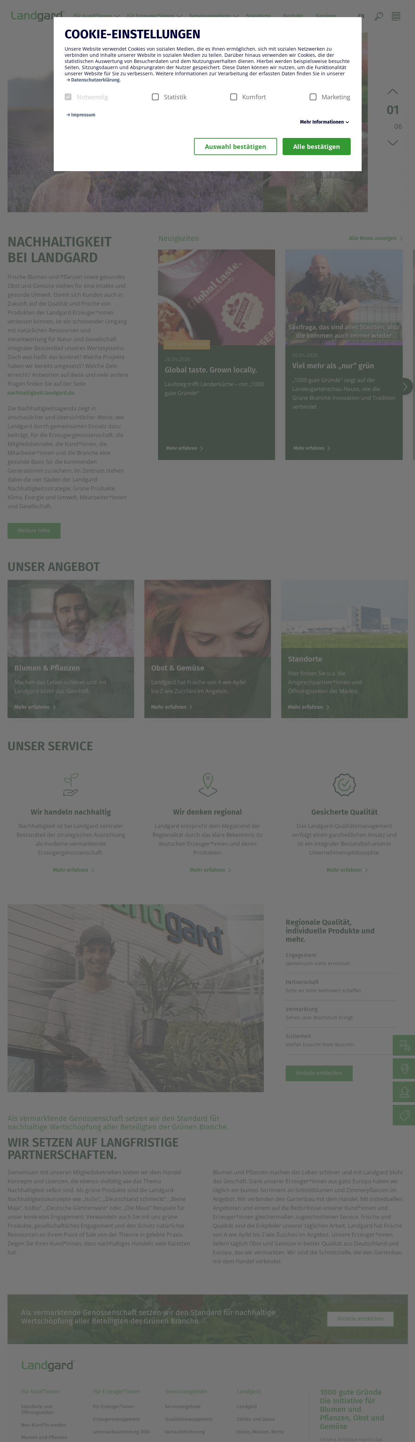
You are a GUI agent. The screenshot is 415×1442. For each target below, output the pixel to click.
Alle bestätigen (316, 146)
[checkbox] (68, 96)
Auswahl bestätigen (235, 146)
